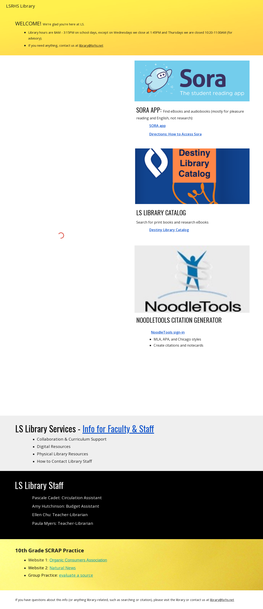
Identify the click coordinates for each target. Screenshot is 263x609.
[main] (131, 33)
